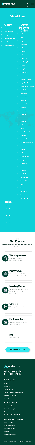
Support (7, 386)
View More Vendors (17, 349)
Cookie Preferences (10, 395)
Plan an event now (10, 412)
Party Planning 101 (10, 409)
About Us (7, 383)
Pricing (6, 431)
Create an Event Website (12, 415)
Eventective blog (9, 428)
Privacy (6, 398)
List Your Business (10, 434)
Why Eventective (9, 425)
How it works (8, 406)
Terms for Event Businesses (13, 392)
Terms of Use (8, 389)
